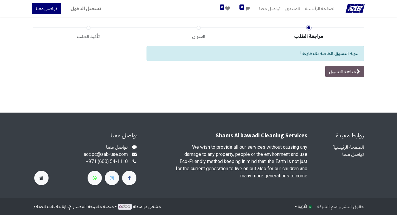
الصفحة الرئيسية (348, 147)
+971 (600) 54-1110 (107, 161)
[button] (344, 71)
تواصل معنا (48, 8)
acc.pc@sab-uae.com (106, 154)
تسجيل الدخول (87, 8)
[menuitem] (319, 8)
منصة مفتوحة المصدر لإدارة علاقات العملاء (73, 206)
